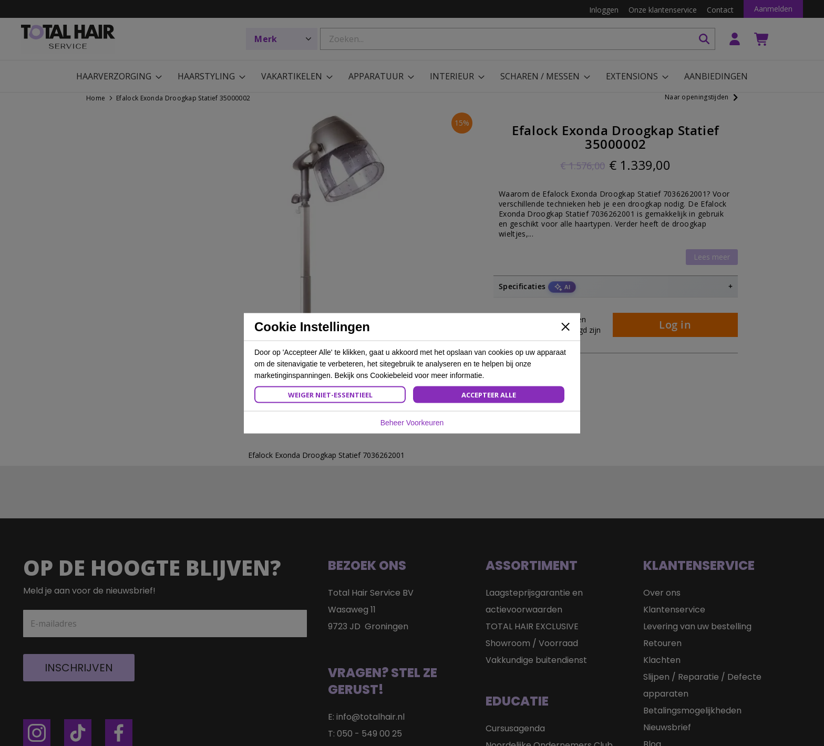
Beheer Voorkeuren (412, 422)
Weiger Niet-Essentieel (330, 394)
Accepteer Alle (488, 394)
